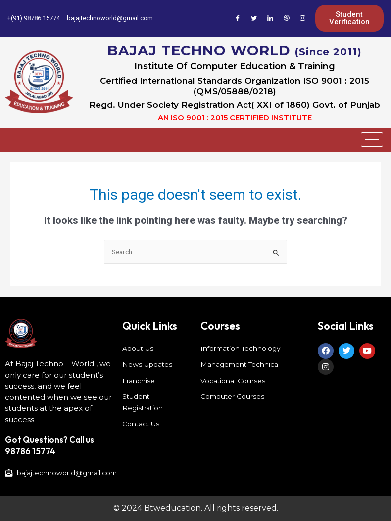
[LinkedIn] (270, 18)
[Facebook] (237, 18)
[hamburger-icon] (372, 139)
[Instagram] (302, 18)
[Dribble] (286, 18)
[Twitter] (253, 18)
